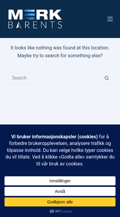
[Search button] (107, 78)
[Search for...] (54, 78)
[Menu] (110, 19)
